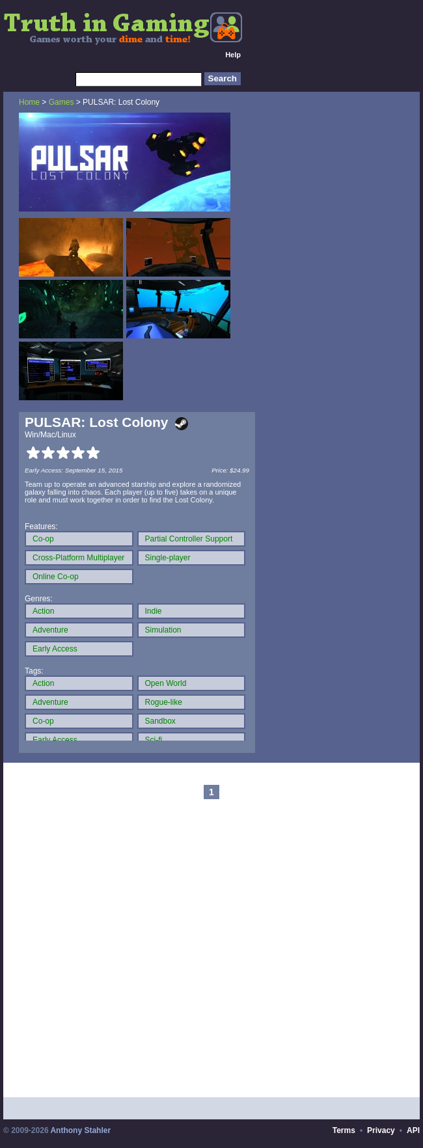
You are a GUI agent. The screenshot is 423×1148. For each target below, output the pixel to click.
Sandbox (160, 721)
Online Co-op (56, 576)
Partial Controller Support (189, 538)
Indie (153, 611)
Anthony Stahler (80, 1130)
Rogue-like (163, 702)
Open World (166, 683)
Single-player (168, 557)
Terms (344, 1130)
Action (43, 611)
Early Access (55, 648)
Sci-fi (154, 740)
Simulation (163, 630)
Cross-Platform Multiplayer (78, 557)
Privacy (381, 1130)
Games (61, 102)
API (413, 1130)
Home (29, 102)
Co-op (43, 538)
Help (233, 55)
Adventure (50, 630)
